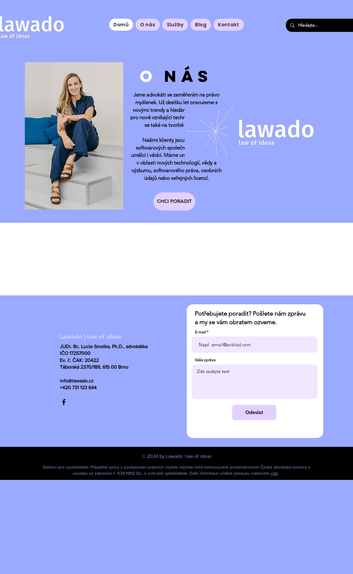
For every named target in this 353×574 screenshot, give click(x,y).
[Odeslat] (254, 412)
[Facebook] (64, 402)
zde (275, 473)
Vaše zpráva (205, 360)
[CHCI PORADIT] (174, 201)
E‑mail (200, 332)
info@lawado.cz (77, 380)
